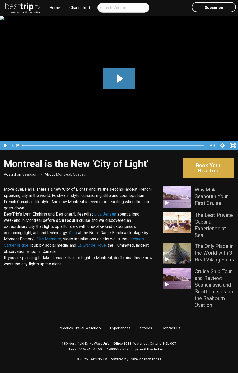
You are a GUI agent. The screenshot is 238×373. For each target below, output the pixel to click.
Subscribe (214, 7)
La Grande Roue (91, 245)
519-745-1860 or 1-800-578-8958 (106, 349)
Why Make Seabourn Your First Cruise (211, 196)
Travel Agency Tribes (145, 359)
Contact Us (171, 328)
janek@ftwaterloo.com (153, 349)
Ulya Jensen (105, 214)
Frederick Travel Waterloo (79, 328)
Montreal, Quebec (71, 174)
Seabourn (30, 174)
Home (54, 7)
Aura (73, 232)
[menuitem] (23, 8)
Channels (77, 7)
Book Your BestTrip (208, 168)
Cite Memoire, (49, 239)
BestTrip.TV (98, 359)
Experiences (120, 328)
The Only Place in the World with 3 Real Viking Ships (214, 253)
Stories (146, 328)
